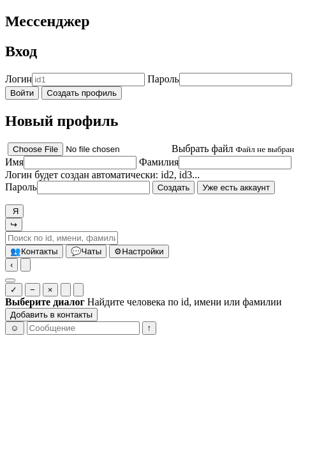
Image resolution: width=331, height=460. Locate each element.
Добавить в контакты (51, 314)
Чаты (86, 251)
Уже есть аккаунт (236, 187)
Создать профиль (82, 93)
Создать (174, 187)
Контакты (34, 251)
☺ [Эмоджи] (14, 328)
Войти (22, 93)
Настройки (138, 251)
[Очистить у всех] (78, 289)
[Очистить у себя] (66, 289)
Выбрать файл (202, 148)
